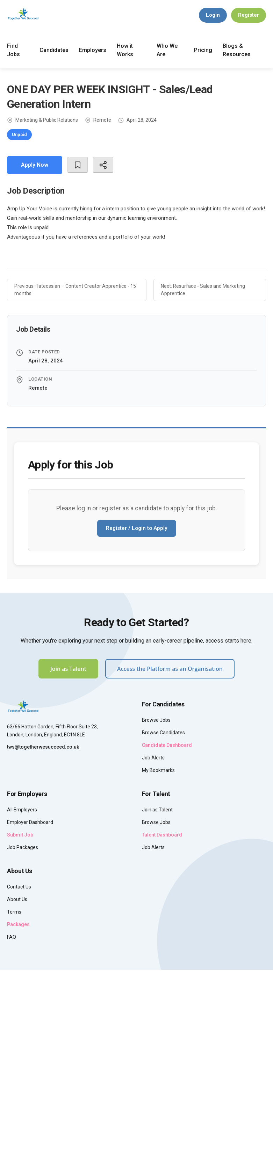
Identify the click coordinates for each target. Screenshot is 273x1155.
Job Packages (22, 847)
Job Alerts (153, 757)
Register (248, 15)
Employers (92, 50)
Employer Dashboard (30, 822)
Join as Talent (68, 669)
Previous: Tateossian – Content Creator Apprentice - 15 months (75, 289)
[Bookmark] (77, 165)
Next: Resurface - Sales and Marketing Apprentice (203, 289)
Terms (14, 912)
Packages (18, 924)
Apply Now (34, 165)
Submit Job (20, 835)
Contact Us (19, 887)
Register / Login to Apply (136, 528)
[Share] (103, 165)
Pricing (203, 50)
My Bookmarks (158, 770)
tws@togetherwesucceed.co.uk (43, 747)
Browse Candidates (163, 732)
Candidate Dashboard (167, 745)
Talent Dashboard (162, 835)
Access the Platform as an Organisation (170, 669)
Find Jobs (13, 50)
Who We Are (167, 50)
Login (213, 15)
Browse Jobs (156, 720)
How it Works (125, 50)
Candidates (54, 50)
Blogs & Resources (237, 50)
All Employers (22, 809)
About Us (17, 899)
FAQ (11, 937)
